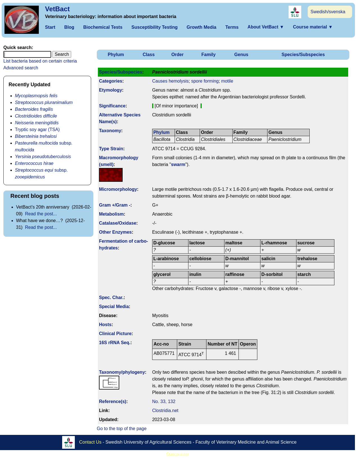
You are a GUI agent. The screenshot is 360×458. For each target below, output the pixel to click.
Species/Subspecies (303, 54)
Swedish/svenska (327, 11)
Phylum (116, 54)
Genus (241, 54)
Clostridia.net (165, 410)
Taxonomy (110, 130)
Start (50, 27)
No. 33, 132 (164, 401)
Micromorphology (118, 189)
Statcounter (177, 454)
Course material (313, 27)
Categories (110, 81)
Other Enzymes (115, 232)
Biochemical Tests (102, 27)
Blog (69, 27)
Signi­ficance (112, 105)
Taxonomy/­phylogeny (122, 372)
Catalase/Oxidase (117, 223)
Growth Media (201, 27)
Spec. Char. (111, 297)
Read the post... (41, 213)
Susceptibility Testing (154, 27)
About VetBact (266, 27)
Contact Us (90, 441)
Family (208, 54)
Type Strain (111, 148)
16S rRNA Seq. (114, 342)
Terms (231, 27)
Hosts (105, 324)
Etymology (110, 90)
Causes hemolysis (170, 81)
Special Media (114, 306)
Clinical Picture (115, 333)
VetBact (57, 9)
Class (149, 54)
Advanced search (20, 67)
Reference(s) (112, 401)
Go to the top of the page (122, 428)
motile (227, 81)
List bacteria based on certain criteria (40, 61)
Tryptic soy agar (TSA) (37, 129)
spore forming (205, 81)
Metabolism (111, 214)
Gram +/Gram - (114, 205)
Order (177, 54)
